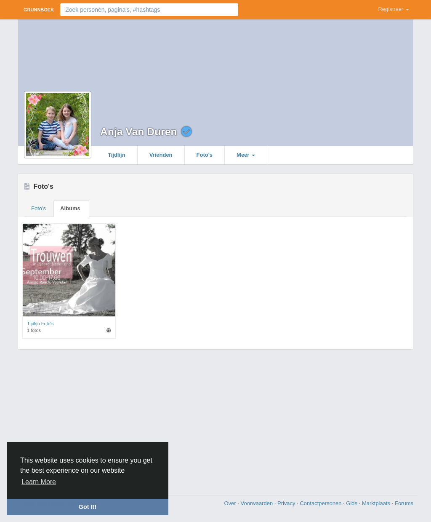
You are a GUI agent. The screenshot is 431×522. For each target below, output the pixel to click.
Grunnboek (39, 9)
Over (230, 503)
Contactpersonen (321, 503)
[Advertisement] (215, 421)
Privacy (287, 503)
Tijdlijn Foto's (40, 323)
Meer (246, 155)
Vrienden (161, 155)
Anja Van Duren (138, 131)
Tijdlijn (116, 155)
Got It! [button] (87, 506)
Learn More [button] (38, 481)
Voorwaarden (257, 503)
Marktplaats (377, 503)
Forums (404, 503)
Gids (352, 503)
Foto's (205, 155)
